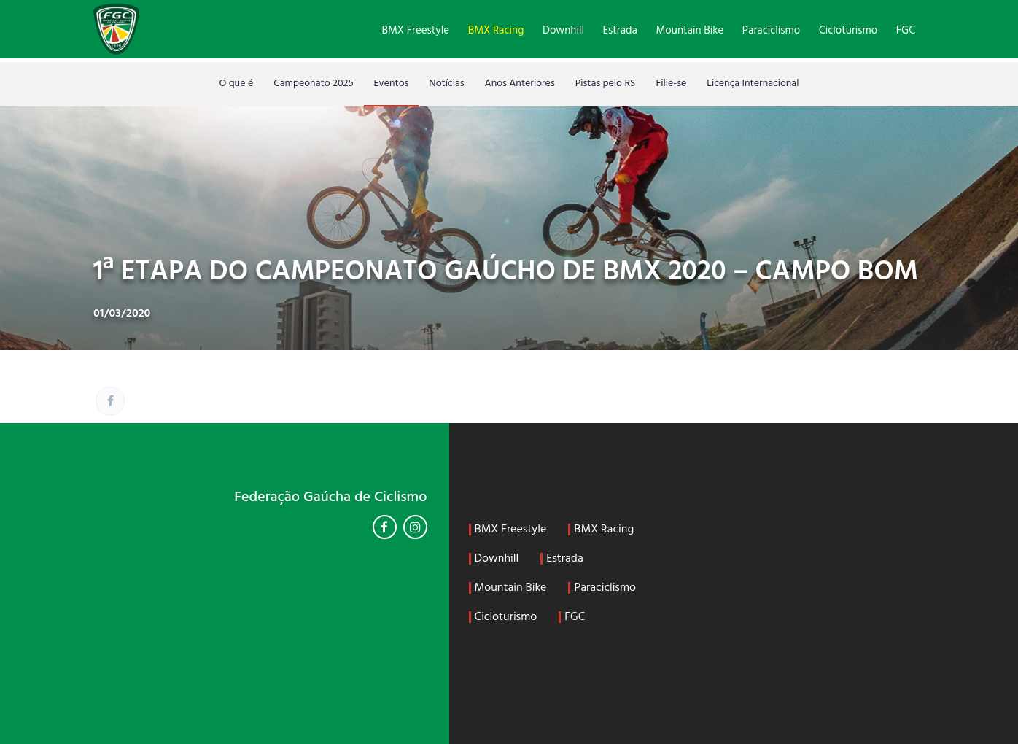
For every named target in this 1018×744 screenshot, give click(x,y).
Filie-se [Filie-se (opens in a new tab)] (671, 83)
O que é (236, 83)
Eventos (391, 83)
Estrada (620, 30)
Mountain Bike (690, 30)
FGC (905, 30)
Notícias (446, 83)
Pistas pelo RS (605, 83)
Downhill (563, 30)
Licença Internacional (753, 83)
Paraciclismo (771, 30)
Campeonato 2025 (313, 83)
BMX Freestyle (415, 30)
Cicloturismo (848, 30)
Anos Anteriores (520, 83)
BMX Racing (496, 30)
